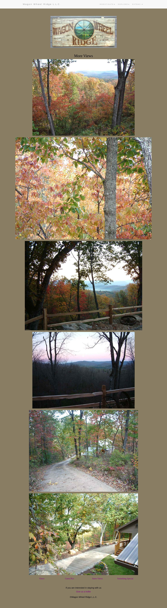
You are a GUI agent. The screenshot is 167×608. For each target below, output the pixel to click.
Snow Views (97, 578)
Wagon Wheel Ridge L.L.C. (42, 4)
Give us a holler (83, 591)
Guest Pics (69, 578)
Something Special (125, 578)
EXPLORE (123, 4)
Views (41, 578)
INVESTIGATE (107, 4)
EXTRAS (137, 4)
